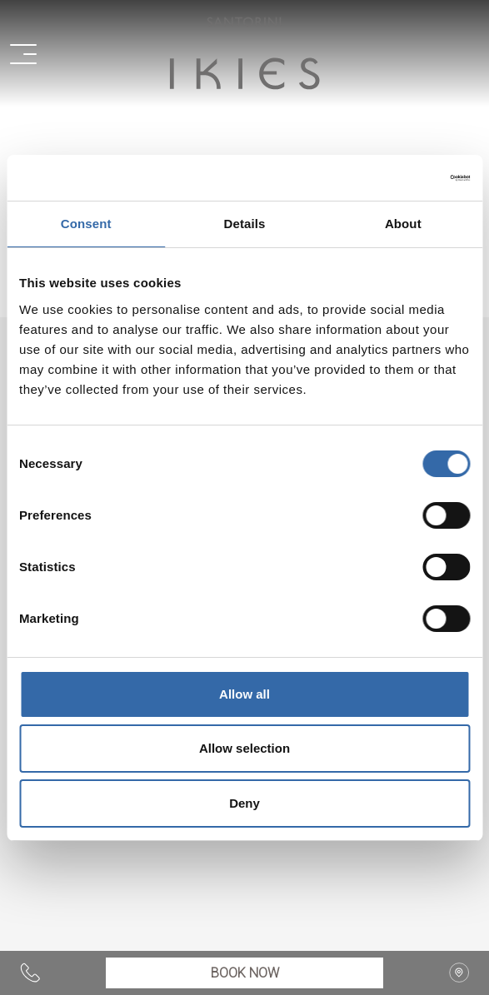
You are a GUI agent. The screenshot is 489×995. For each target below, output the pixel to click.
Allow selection (244, 748)
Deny (244, 803)
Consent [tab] (86, 223)
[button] (33, 53)
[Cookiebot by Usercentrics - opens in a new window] (397, 178)
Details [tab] (245, 223)
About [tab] (403, 223)
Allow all (244, 694)
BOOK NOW (245, 973)
